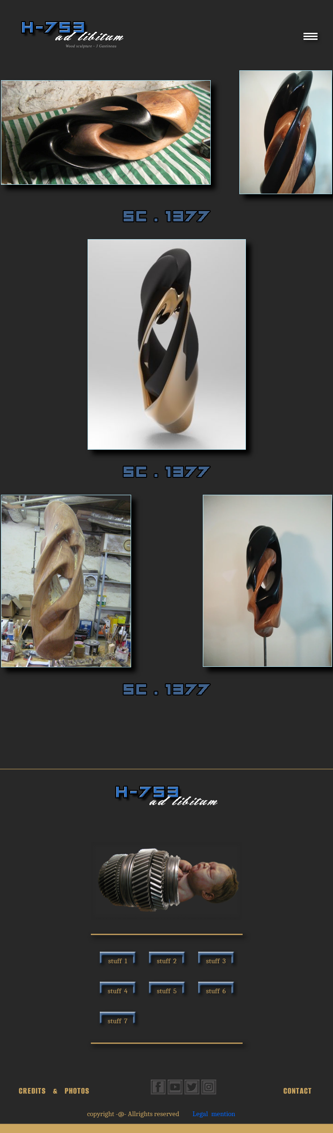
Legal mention (213, 1114)
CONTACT (297, 1090)
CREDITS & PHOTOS (54, 1090)
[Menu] (310, 40)
